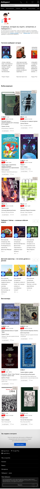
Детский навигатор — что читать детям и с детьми (15, 260)
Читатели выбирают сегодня (11, 43)
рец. (18, 92)
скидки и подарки (14, 33)
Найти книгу (20, 444)
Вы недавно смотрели (9, 434)
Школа (24, 8)
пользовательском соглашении (30, 480)
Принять (20, 485)
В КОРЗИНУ (5, 131)
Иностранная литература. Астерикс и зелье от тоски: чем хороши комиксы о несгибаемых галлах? (19, 284)
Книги (2, 8)
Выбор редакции (7, 86)
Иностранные (10, 8)
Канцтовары (31, 8)
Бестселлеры (5, 298)
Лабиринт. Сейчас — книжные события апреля (14, 221)
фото (18, 93)
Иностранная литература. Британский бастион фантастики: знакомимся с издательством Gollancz (19, 245)
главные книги (26, 33)
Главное (18, 8)
